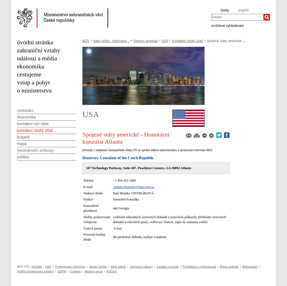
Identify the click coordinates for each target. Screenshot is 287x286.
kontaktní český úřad (34, 130)
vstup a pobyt (33, 82)
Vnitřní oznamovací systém (35, 271)
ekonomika (30, 66)
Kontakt (36, 266)
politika (23, 157)
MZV (85, 41)
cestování (25, 110)
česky (224, 10)
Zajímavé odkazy (141, 266)
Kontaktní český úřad (187, 41)
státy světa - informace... (111, 41)
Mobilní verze (94, 271)
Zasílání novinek (168, 266)
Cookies (75, 271)
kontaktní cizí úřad (33, 124)
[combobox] (237, 17)
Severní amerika (145, 41)
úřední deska (98, 266)
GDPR (61, 271)
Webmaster (250, 266)
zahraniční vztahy (38, 50)
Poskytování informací (70, 266)
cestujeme (29, 74)
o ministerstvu (34, 90)
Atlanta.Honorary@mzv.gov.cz (133, 187)
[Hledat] (266, 17)
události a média (37, 58)
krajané (23, 137)
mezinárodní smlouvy (35, 150)
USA (165, 41)
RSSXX (111, 271)
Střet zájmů (118, 266)
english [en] (243, 10)
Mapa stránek (229, 266)
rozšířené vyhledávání (227, 25)
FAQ (49, 266)
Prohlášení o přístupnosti (199, 266)
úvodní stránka (35, 42)
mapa (22, 143)
